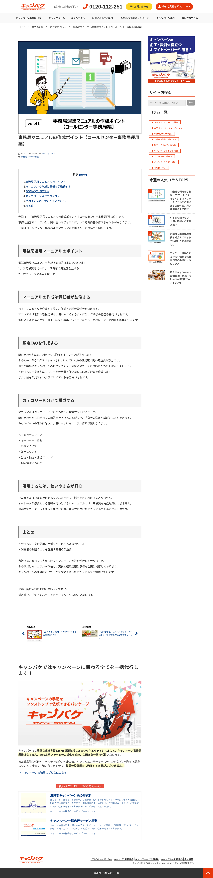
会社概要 (188, 859)
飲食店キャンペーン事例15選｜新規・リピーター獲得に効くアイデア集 (180, 277)
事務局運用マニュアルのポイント (46, 182)
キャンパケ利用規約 (123, 859)
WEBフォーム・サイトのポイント (168, 128)
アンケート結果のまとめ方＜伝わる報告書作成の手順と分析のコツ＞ (180, 258)
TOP (22, 27)
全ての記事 (37, 27)
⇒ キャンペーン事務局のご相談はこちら (42, 772)
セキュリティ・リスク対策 (165, 122)
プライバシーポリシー (101, 859)
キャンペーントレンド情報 (165, 150)
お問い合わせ (141, 6)
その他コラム (159, 167)
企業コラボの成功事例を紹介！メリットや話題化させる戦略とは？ (180, 239)
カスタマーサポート (162, 156)
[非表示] (83, 174)
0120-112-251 (105, 7)
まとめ (30, 206)
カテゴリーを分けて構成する (43, 196)
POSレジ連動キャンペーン (135, 18)
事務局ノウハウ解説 (30, 156)
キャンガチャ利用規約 (172, 859)
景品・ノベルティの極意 (164, 145)
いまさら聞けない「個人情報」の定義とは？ (180, 221)
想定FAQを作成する (37, 191)
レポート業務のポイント (164, 139)
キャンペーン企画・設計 (164, 162)
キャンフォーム (57, 18)
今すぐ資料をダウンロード (176, 6)
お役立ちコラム (190, 18)
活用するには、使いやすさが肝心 (46, 201)
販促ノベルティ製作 (102, 18)
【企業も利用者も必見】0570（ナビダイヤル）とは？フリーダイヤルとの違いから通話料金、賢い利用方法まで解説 (180, 200)
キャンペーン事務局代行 (28, 18)
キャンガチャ (78, 18)
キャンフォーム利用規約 (147, 859)
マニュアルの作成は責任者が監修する (48, 186)
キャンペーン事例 (165, 18)
